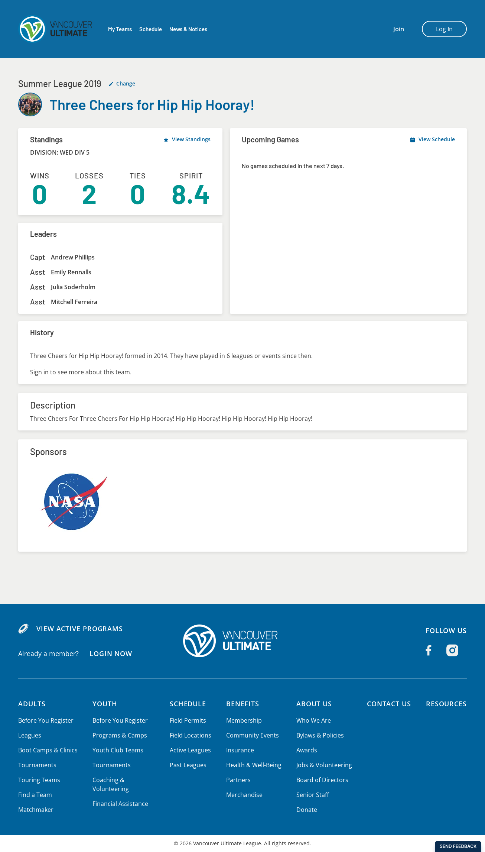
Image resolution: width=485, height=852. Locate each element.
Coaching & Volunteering (109, 784)
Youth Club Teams (117, 750)
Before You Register (45, 720)
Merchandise (244, 795)
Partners (238, 780)
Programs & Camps (118, 735)
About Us (314, 703)
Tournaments (36, 765)
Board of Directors (321, 780)
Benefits (242, 703)
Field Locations (190, 735)
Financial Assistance (119, 804)
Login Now (110, 653)
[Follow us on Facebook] (429, 650)
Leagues (29, 735)
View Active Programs (79, 628)
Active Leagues (190, 750)
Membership (243, 720)
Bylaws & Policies (319, 735)
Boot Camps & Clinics (47, 750)
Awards (306, 750)
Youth (104, 703)
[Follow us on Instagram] (452, 650)
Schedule (150, 29)
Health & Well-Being (253, 765)
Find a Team (35, 795)
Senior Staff (312, 795)
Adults (32, 703)
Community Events (252, 735)
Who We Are (313, 720)
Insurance (239, 750)
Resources (446, 703)
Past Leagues (188, 765)
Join (398, 29)
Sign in (39, 372)
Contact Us (387, 703)
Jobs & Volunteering (323, 765)
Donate (306, 810)
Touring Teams (38, 780)
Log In (444, 29)
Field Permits (188, 720)
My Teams (120, 29)
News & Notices (189, 29)
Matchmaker (35, 810)
